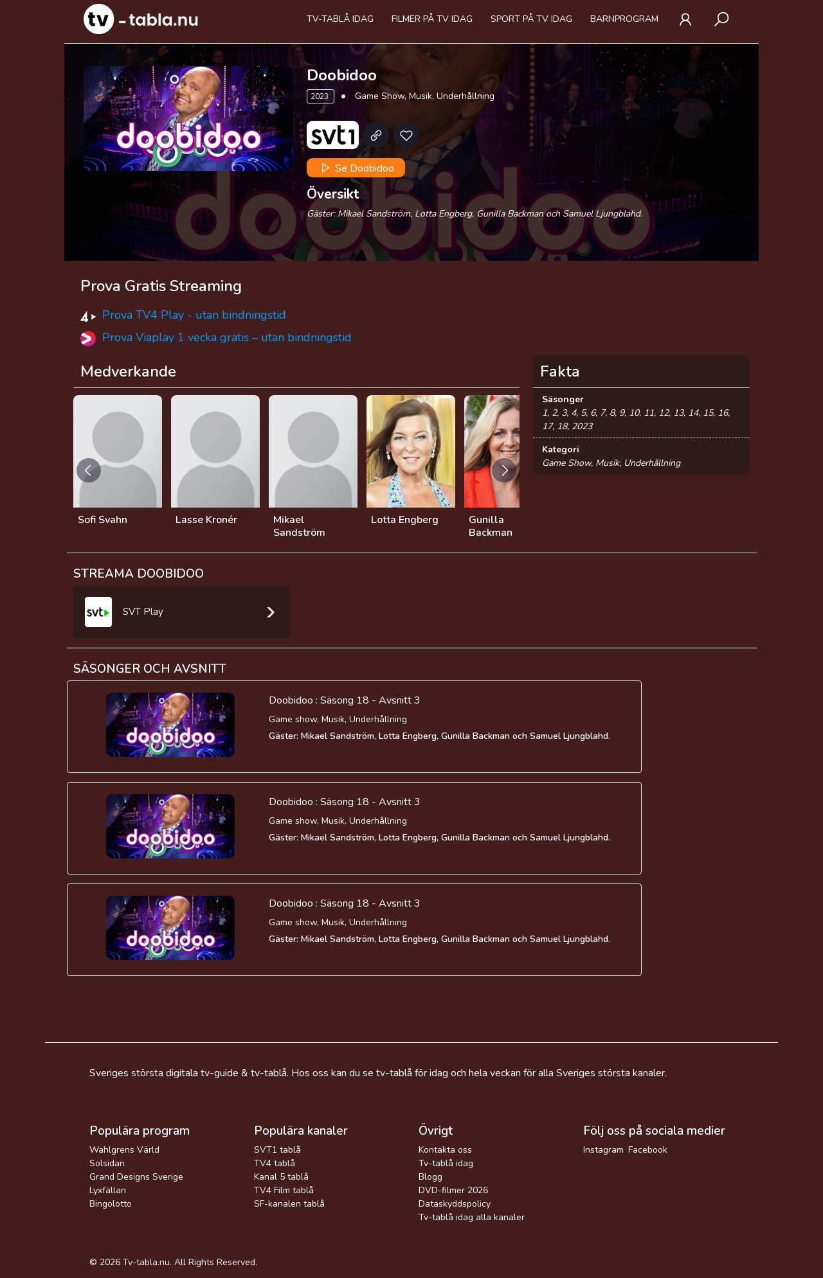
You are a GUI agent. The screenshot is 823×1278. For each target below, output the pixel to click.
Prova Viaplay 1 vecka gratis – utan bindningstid (227, 337)
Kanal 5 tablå (281, 1177)
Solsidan (107, 1163)
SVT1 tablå (277, 1150)
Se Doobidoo (356, 168)
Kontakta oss (445, 1150)
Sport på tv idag (531, 19)
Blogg (430, 1177)
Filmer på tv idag (432, 19)
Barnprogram (624, 19)
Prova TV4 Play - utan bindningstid (194, 315)
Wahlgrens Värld (124, 1150)
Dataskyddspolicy (455, 1204)
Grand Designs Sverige (136, 1177)
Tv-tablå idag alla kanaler (472, 1217)
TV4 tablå (274, 1163)
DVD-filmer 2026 (453, 1190)
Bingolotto (110, 1204)
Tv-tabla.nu (146, 1262)
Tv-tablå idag (340, 19)
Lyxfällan (107, 1190)
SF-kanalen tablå (289, 1204)
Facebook (647, 1150)
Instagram (603, 1150)
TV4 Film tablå (284, 1190)
